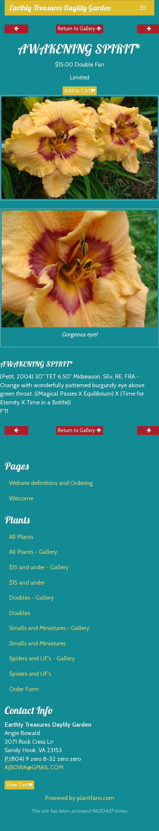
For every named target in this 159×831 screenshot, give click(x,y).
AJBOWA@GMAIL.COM (34, 767)
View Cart (19, 785)
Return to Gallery (79, 29)
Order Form (24, 689)
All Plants (21, 536)
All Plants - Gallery (33, 551)
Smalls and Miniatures (37, 643)
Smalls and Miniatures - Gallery (49, 628)
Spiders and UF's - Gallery (42, 658)
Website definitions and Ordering (51, 483)
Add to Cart (79, 91)
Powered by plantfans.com (79, 798)
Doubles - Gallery (31, 597)
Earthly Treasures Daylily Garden (60, 7)
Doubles (19, 612)
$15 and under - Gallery (39, 567)
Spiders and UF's (30, 673)
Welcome (21, 498)
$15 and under (27, 582)
